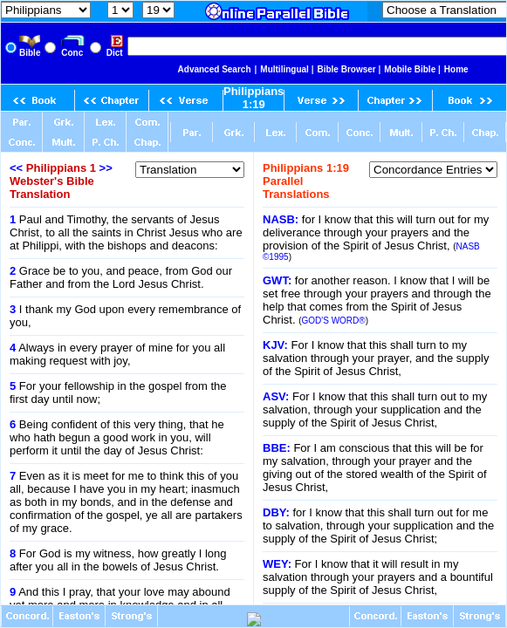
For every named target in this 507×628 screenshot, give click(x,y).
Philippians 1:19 (253, 98)
